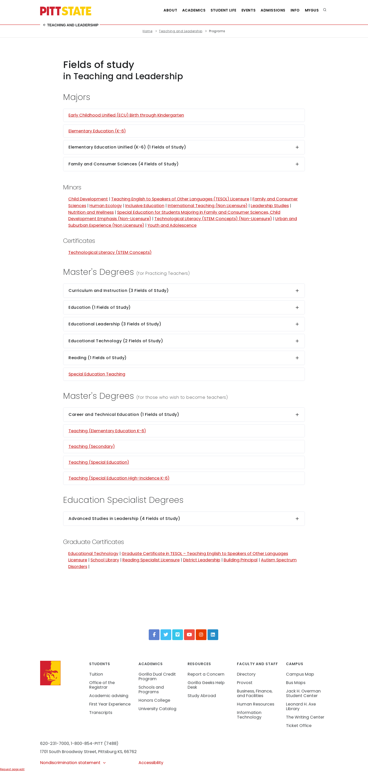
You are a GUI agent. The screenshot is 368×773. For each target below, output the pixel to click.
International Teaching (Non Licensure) (207, 206)
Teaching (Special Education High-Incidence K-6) (118, 478)
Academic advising (108, 696)
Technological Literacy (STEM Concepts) (110, 252)
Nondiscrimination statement (73, 763)
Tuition (96, 674)
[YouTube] (189, 634)
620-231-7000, (55, 743)
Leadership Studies (270, 206)
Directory (246, 674)
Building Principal (241, 560)
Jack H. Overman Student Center (303, 693)
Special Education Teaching (96, 374)
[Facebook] (154, 634)
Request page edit (12, 769)
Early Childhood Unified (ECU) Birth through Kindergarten (126, 115)
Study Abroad (202, 696)
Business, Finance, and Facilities (254, 693)
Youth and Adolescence (172, 225)
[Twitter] (165, 634)
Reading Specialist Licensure (151, 560)
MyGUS (311, 10)
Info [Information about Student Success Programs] (293, 10)
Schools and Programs (151, 689)
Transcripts (100, 712)
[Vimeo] (177, 634)
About (163, 10)
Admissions (270, 10)
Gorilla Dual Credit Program (157, 676)
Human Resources (255, 704)
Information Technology (249, 715)
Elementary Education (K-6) (97, 131)
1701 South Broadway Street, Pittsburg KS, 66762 (88, 752)
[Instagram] (201, 634)
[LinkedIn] (213, 634)
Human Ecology (105, 206)
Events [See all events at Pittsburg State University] (244, 10)
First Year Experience (110, 704)
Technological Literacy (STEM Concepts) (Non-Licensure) (213, 219)
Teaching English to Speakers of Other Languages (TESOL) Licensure (180, 199)
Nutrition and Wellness (91, 212)
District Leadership (201, 560)
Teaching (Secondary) (91, 446)
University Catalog (157, 709)
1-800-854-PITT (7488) (94, 743)
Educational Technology (93, 553)
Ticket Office (299, 726)
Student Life (218, 10)
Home (147, 31)
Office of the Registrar (102, 685)
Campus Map (300, 674)
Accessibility (151, 763)
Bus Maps (295, 683)
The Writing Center (305, 717)
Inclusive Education (144, 206)
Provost (244, 683)
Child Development (88, 199)
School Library (104, 560)
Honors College (154, 700)
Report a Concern (206, 674)
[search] (324, 10)
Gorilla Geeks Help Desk (206, 685)
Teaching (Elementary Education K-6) (107, 431)
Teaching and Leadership (71, 25)
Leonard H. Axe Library (301, 706)
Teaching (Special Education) (98, 462)
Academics (187, 10)
